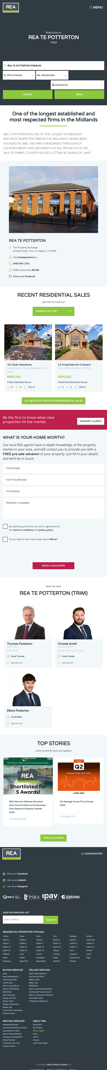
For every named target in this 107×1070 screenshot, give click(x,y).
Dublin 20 (7, 939)
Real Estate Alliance (57, 1053)
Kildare (89, 939)
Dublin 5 (56, 928)
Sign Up (51, 908)
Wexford (56, 949)
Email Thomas (17, 645)
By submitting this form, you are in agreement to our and (34, 517)
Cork (55, 924)
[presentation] (24, 538)
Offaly (55, 946)
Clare (38, 924)
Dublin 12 (90, 932)
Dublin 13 (7, 935)
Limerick (56, 942)
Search (27, 85)
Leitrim (39, 942)
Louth (88, 942)
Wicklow (73, 949)
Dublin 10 (57, 932)
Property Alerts (90, 408)
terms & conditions (23, 519)
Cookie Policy (37, 1058)
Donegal (73, 924)
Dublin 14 (23, 935)
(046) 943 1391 (21, 254)
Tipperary (7, 949)
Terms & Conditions (56, 1058)
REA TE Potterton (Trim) (24, 66)
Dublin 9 (39, 932)
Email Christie (68, 645)
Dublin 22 (23, 939)
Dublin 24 (40, 939)
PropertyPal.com (64, 1064)
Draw (79, 85)
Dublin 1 (89, 924)
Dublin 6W (90, 928)
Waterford (24, 949)
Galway (56, 939)
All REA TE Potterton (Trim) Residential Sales (54, 390)
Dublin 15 (40, 935)
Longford (73, 942)
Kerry (72, 939)
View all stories (53, 826)
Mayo (5, 946)
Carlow (5, 924)
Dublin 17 (73, 935)
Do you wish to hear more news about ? (33, 528)
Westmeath (40, 949)
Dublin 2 (6, 928)
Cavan (22, 924)
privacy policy (46, 519)
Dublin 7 (6, 932)
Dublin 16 (57, 935)
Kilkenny (6, 942)
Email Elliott (16, 706)
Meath (22, 946)
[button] (86, 75)
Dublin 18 (90, 935)
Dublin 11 (73, 932)
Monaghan (40, 946)
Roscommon (75, 946)
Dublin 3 (23, 928)
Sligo (88, 946)
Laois (22, 942)
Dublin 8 (23, 932)
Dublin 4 (39, 928)
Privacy (72, 1058)
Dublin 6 (73, 928)
